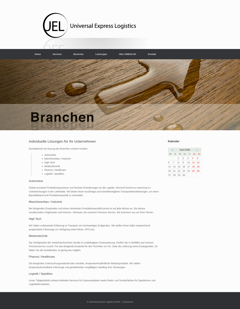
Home (38, 54)
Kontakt (152, 54)
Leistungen (101, 54)
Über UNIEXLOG (127, 54)
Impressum (128, 302)
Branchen (78, 54)
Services (57, 54)
